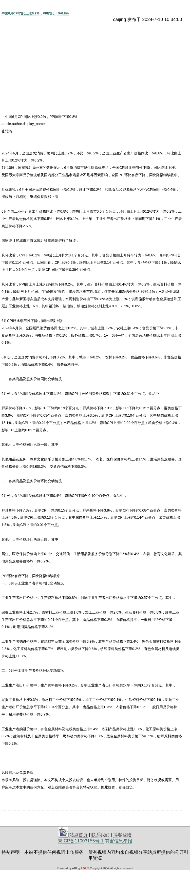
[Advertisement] (45, 60)
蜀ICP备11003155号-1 (80, 840)
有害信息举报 (118, 840)
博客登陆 (122, 834)
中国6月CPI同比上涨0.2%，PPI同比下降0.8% (35, 13)
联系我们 (100, 834)
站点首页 (78, 834)
